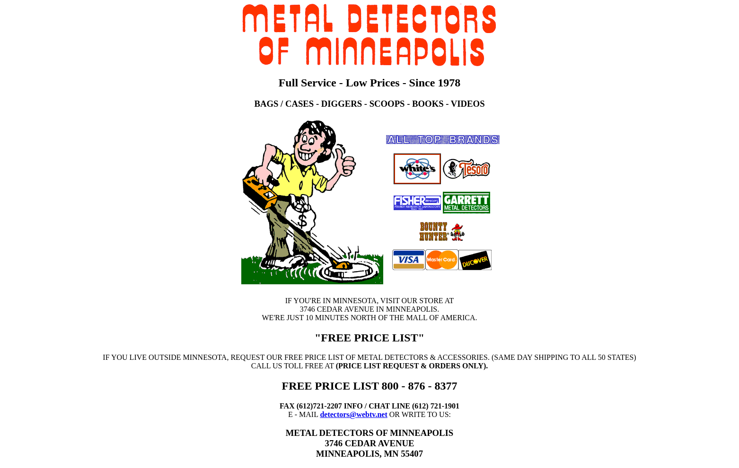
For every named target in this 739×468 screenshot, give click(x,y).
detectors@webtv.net (353, 414)
